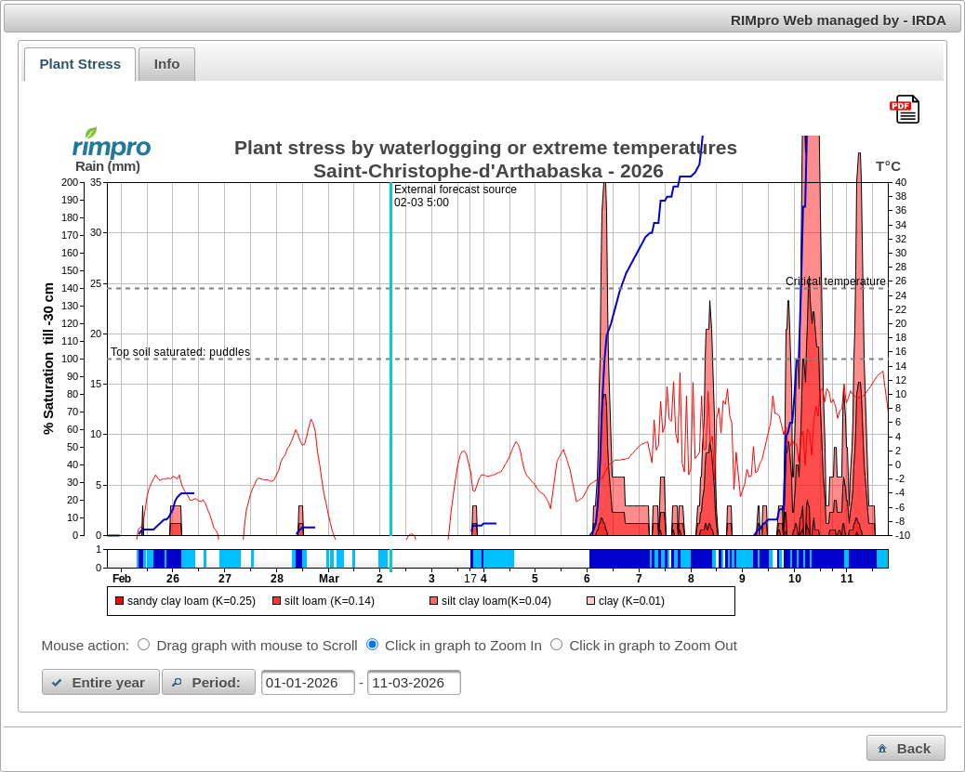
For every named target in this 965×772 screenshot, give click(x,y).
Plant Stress (80, 64)
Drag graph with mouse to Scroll (257, 645)
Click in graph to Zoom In (463, 645)
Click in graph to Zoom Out (653, 645)
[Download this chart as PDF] (904, 110)
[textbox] (308, 682)
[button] (101, 682)
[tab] (80, 64)
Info (167, 64)
